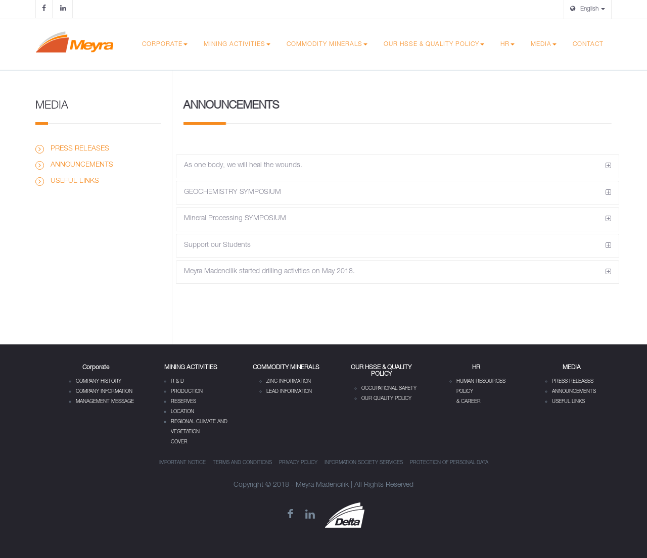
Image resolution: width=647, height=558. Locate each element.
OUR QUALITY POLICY (386, 398)
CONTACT (588, 44)
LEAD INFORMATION (289, 391)
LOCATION (182, 412)
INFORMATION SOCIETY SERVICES (364, 463)
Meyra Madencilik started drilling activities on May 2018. (269, 271)
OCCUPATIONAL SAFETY (389, 388)
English (587, 9)
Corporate (165, 44)
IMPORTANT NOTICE (182, 463)
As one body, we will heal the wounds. (243, 165)
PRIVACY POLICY (298, 463)
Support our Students (217, 245)
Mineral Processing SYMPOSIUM (235, 218)
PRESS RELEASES (80, 149)
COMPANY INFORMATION (104, 391)
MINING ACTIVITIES (237, 44)
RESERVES (183, 401)
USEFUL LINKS (75, 181)
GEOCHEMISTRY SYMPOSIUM (232, 192)
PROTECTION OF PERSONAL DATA (449, 463)
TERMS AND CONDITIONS (242, 463)
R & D (177, 381)
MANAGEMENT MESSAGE (105, 401)
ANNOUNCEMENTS (82, 165)
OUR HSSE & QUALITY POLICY (434, 44)
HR (507, 44)
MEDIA (544, 44)
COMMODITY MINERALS (327, 44)
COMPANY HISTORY (98, 381)
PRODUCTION (187, 391)
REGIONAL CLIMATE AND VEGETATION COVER (199, 432)
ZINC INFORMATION (288, 381)
